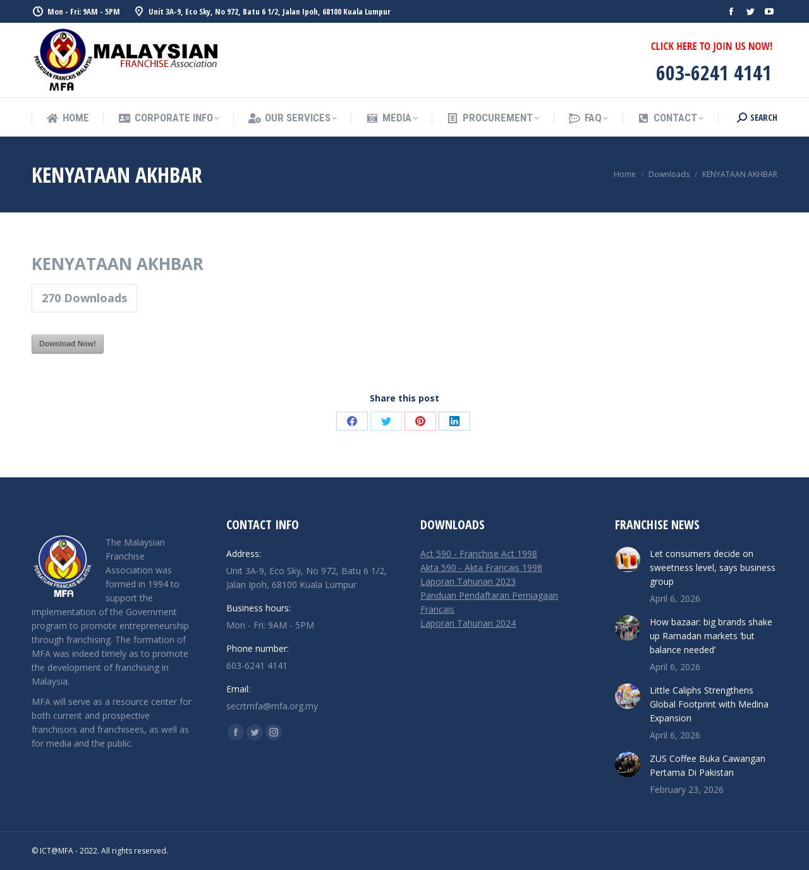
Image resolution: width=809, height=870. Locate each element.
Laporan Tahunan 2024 (468, 623)
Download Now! (67, 344)
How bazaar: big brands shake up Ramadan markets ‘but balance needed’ (711, 636)
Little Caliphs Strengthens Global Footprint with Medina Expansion (709, 704)
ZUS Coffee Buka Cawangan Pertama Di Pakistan (707, 765)
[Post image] (627, 559)
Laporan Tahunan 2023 (468, 581)
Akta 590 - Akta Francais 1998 (481, 567)
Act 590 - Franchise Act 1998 (478, 554)
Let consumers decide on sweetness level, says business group (713, 567)
